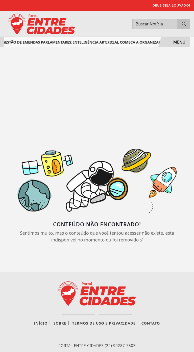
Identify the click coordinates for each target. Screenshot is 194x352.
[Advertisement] (97, 92)
